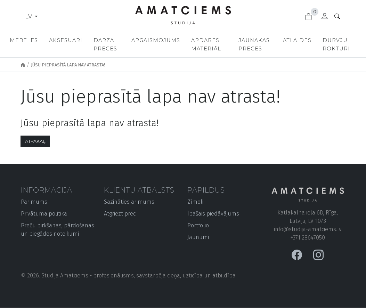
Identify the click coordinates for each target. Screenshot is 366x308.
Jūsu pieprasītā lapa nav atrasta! (68, 64)
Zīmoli (195, 201)
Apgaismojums (156, 40)
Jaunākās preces (255, 44)
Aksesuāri (65, 40)
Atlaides (298, 40)
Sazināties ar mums (129, 201)
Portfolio (198, 225)
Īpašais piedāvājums (213, 213)
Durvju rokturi (337, 44)
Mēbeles (24, 40)
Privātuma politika (44, 213)
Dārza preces (105, 44)
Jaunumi (198, 237)
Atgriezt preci (120, 213)
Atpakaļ (35, 141)
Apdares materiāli (207, 44)
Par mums (34, 201)
